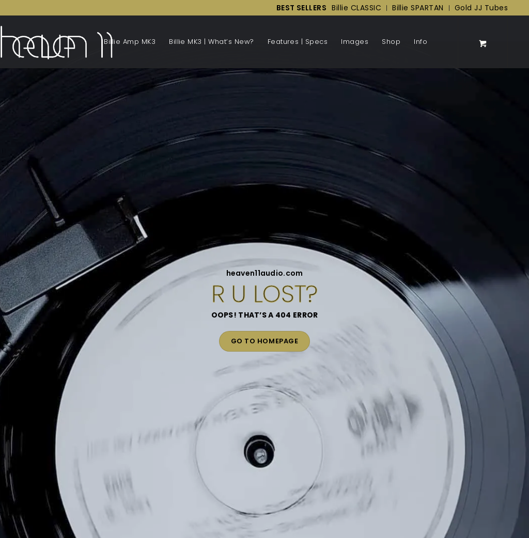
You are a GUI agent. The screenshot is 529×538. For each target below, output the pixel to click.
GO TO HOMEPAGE (264, 341)
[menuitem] (299, 8)
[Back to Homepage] (56, 42)
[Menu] (437, 42)
